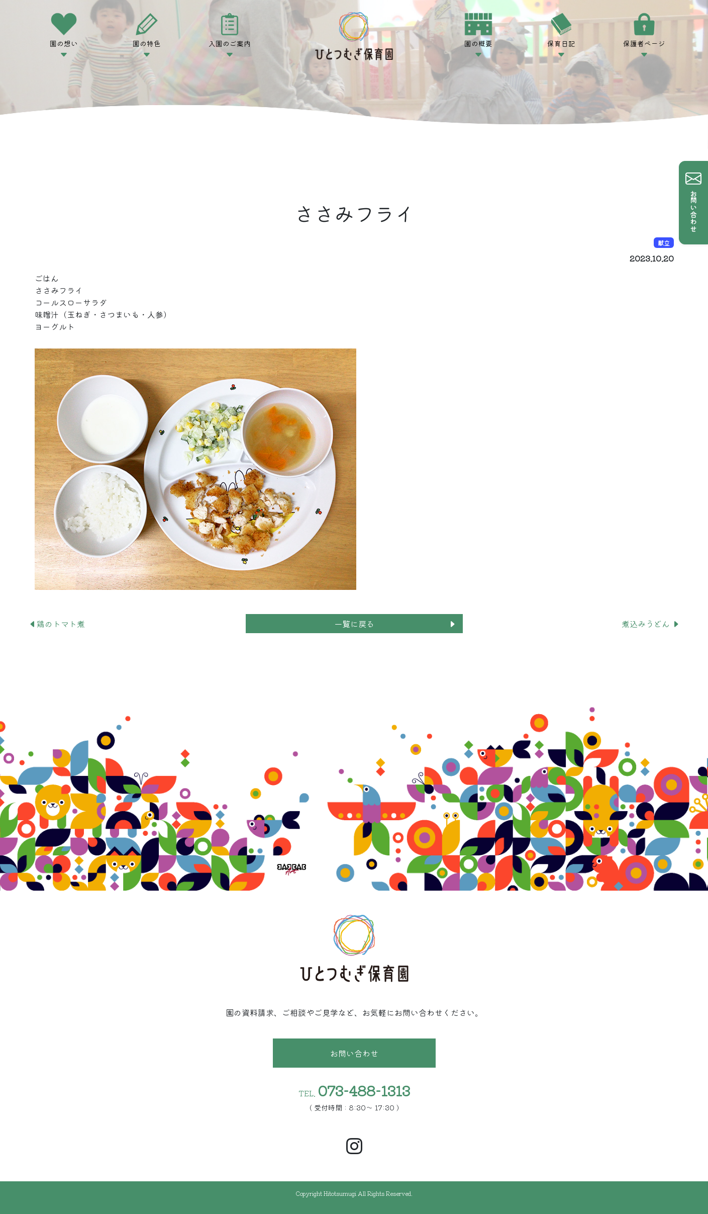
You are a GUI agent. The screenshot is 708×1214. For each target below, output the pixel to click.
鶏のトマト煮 (57, 624)
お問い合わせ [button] (354, 1053)
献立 (664, 242)
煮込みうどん (651, 624)
